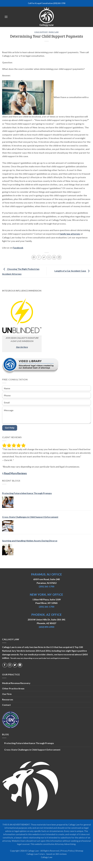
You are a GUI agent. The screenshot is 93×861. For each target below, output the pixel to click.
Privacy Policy (67, 851)
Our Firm (7, 694)
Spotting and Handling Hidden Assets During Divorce (29, 540)
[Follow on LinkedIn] (20, 665)
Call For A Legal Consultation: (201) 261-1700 (46, 3)
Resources (7, 699)
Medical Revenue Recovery (16, 683)
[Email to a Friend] (49, 257)
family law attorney (70, 233)
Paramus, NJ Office (46, 574)
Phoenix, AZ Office (46, 614)
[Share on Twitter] (44, 257)
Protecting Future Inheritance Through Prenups (27, 493)
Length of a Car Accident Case (72, 270)
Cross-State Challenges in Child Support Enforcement (30, 517)
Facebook (18, 247)
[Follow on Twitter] (15, 665)
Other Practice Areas (13, 688)
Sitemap (79, 851)
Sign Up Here (22, 347)
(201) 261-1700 (46, 586)
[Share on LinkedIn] (59, 257)
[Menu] (6, 16)
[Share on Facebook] (39, 257)
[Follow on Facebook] (4, 665)
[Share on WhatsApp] (33, 257)
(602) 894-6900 (46, 626)
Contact (6, 704)
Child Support (41, 32)
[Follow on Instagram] (9, 665)
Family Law (54, 32)
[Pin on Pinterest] (54, 257)
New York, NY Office (46, 594)
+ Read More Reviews (14, 473)
